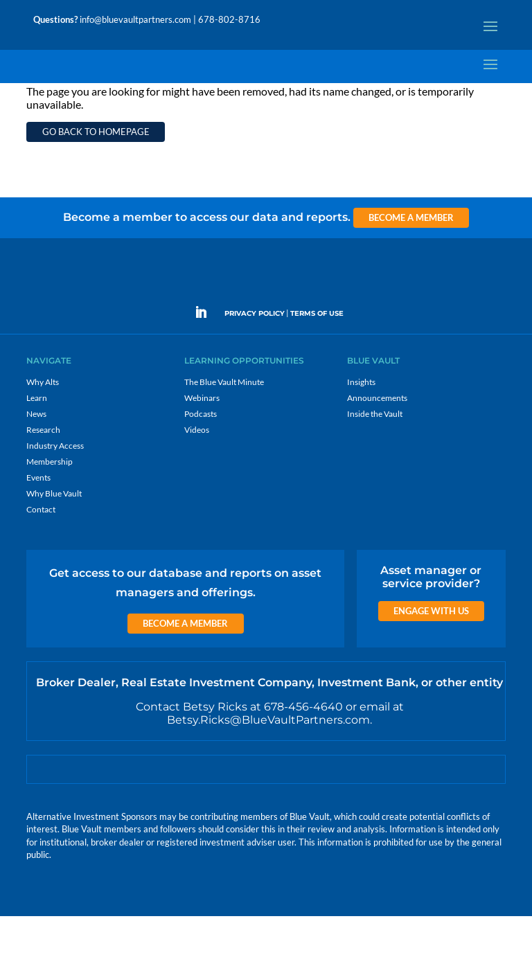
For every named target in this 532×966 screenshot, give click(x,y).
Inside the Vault (374, 463)
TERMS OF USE (317, 363)
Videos (196, 479)
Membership (49, 511)
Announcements (377, 447)
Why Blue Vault (54, 543)
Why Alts (42, 432)
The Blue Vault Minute (224, 432)
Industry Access (55, 495)
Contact (40, 559)
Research (43, 479)
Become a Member (411, 267)
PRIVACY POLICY (254, 363)
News (36, 463)
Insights (361, 432)
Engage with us (431, 660)
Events (38, 527)
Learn (36, 447)
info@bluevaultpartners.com (135, 19)
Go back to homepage (96, 181)
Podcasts (200, 463)
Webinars (202, 447)
